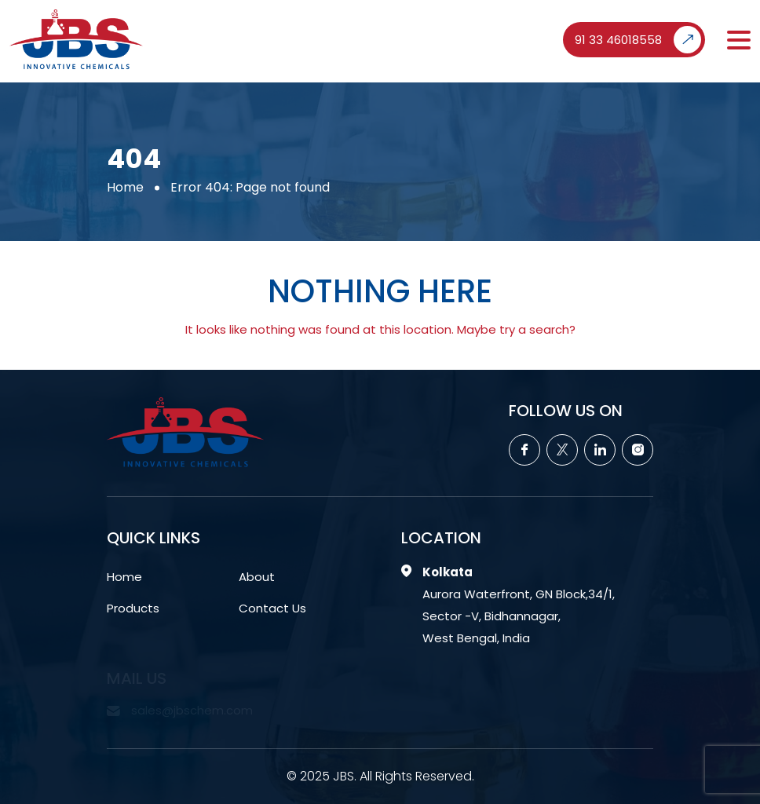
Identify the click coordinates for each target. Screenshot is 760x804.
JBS (343, 776)
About (257, 576)
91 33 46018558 (638, 39)
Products (133, 608)
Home (125, 186)
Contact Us (272, 608)
